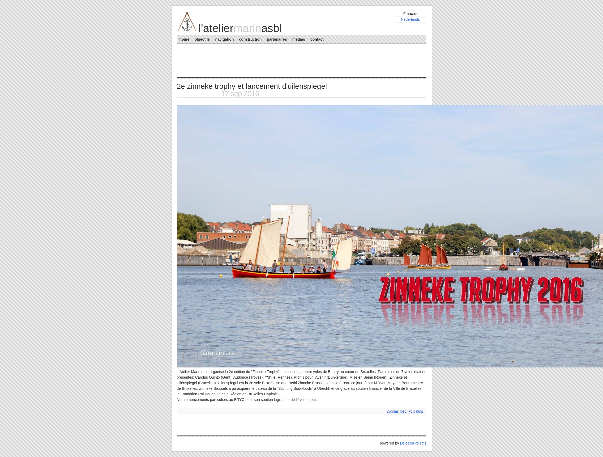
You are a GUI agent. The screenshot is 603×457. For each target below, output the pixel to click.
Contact (317, 39)
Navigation (224, 39)
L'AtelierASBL (240, 28)
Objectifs (202, 39)
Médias (298, 39)
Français (410, 13)
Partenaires (277, 39)
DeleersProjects (413, 443)
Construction (250, 39)
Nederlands (410, 19)
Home (184, 39)
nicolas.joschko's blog (405, 411)
